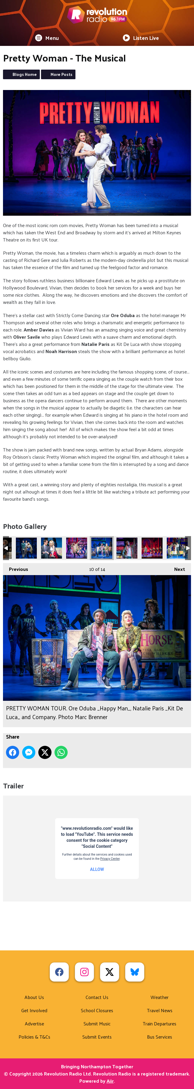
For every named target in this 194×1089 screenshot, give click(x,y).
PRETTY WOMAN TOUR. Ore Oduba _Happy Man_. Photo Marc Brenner (126, 548)
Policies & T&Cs (34, 1036)
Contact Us (97, 997)
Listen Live (141, 38)
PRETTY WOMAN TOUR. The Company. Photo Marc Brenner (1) (177, 548)
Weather (160, 997)
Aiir (110, 1080)
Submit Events (97, 1036)
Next (176, 568)
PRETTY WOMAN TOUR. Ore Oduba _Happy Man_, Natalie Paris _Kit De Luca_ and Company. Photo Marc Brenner (101, 548)
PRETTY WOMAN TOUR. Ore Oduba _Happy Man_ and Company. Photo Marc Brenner (76, 548)
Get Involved (34, 1010)
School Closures (97, 1010)
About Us (34, 997)
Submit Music (97, 1023)
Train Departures (159, 1023)
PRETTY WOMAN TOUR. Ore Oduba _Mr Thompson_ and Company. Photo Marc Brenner (152, 548)
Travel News (159, 1010)
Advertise (34, 1023)
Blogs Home (25, 74)
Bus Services (159, 1036)
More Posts (61, 74)
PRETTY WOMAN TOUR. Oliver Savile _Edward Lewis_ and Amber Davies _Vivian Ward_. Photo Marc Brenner (51, 548)
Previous (15, 568)
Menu (47, 38)
